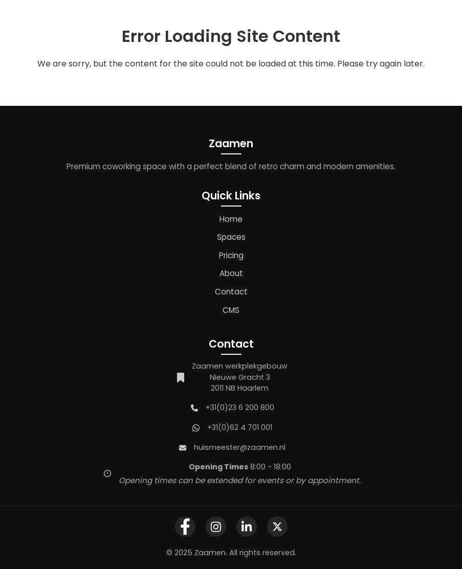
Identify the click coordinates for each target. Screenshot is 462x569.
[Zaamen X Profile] (277, 526)
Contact (231, 291)
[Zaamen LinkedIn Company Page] (246, 526)
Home (231, 219)
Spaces (231, 237)
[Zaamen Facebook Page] (185, 526)
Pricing (231, 255)
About (231, 273)
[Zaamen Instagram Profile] (216, 526)
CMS (231, 310)
